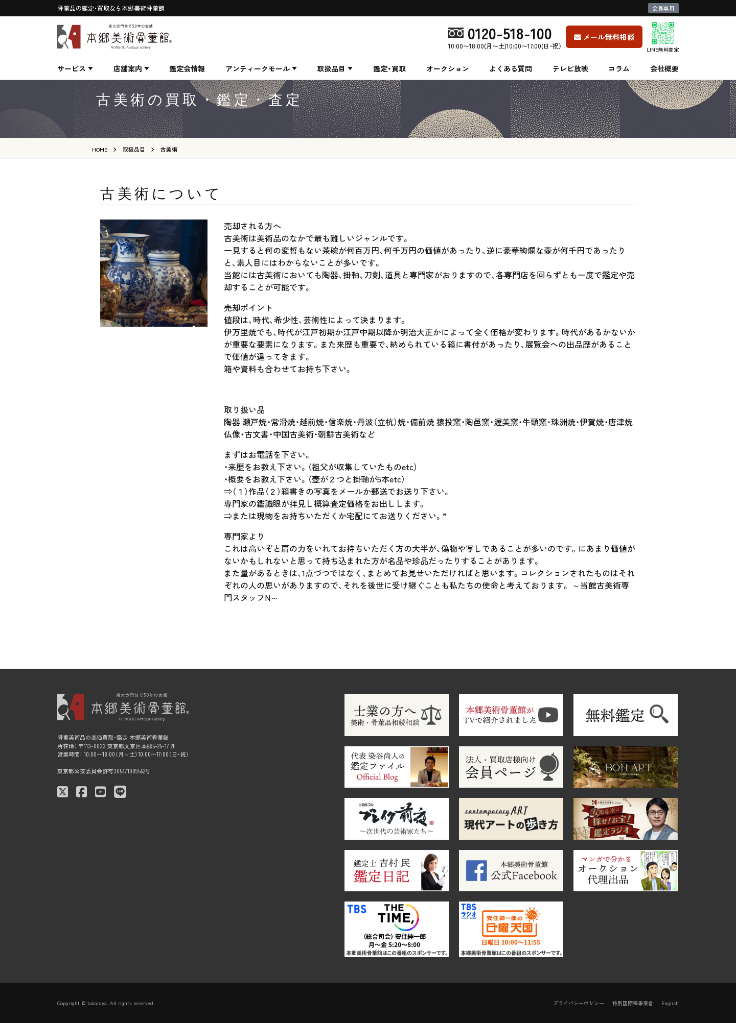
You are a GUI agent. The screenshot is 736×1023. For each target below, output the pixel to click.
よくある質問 (510, 68)
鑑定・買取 (389, 68)
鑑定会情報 (187, 68)
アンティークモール (257, 68)
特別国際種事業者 (632, 1003)
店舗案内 (127, 68)
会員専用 (663, 8)
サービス (71, 68)
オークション (447, 68)
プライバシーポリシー (578, 1003)
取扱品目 (331, 68)
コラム (619, 68)
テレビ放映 (570, 68)
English (670, 1003)
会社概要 (664, 68)
